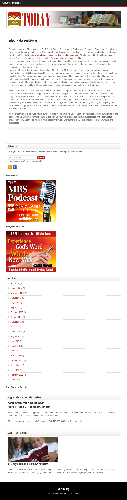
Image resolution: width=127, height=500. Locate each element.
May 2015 (14, 307)
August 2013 (15, 336)
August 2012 (15, 365)
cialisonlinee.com (79, 61)
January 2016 (16, 288)
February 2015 (16, 312)
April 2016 (14, 283)
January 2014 (16, 331)
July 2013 (14, 341)
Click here (12, 469)
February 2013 (16, 360)
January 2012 (16, 380)
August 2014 (15, 322)
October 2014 (16, 317)
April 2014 (14, 327)
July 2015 (14, 302)
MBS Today (63, 489)
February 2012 (16, 375)
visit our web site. (75, 421)
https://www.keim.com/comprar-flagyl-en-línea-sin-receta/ (55, 55)
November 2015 (17, 293)
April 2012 (14, 370)
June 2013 (15, 346)
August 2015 (15, 298)
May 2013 (14, 351)
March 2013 (15, 355)
